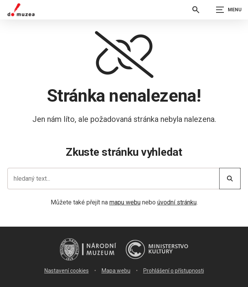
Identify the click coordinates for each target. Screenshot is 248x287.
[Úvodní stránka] (21, 9)
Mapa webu (116, 271)
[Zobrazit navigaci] (228, 9)
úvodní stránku (177, 202)
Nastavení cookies (66, 271)
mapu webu (125, 202)
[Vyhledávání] (196, 10)
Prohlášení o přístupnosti (173, 271)
